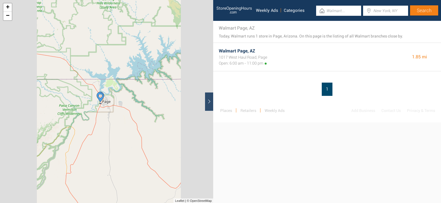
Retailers (248, 110)
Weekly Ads (267, 10)
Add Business (363, 110)
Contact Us (391, 110)
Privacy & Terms (421, 110)
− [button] (8, 16)
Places (226, 110)
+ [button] (8, 7)
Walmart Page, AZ (237, 51)
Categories (294, 10)
